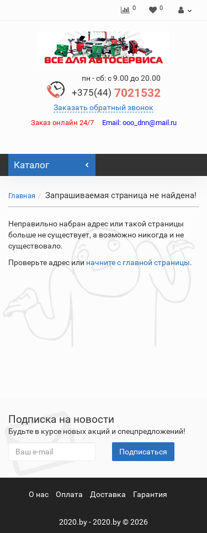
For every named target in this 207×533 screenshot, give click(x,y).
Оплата (69, 494)
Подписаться (143, 451)
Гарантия (150, 494)
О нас (39, 494)
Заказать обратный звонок (103, 107)
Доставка (108, 494)
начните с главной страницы (138, 262)
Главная (21, 196)
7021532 (116, 93)
